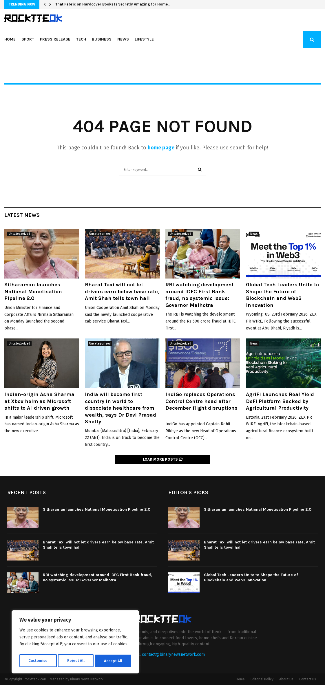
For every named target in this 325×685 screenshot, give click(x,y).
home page (161, 147)
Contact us (307, 679)
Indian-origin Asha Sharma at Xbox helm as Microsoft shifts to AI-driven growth (39, 401)
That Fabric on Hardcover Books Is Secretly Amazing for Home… (112, 4)
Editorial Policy (262, 679)
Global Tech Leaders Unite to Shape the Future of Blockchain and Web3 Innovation (282, 294)
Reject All (76, 660)
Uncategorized (19, 234)
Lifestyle (144, 39)
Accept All (113, 660)
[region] (75, 643)
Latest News (22, 215)
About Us (286, 679)
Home (10, 39)
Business (102, 39)
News (123, 39)
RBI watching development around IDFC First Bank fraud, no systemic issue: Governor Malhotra (199, 294)
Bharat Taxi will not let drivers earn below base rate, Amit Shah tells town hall (122, 291)
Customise (38, 660)
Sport (27, 39)
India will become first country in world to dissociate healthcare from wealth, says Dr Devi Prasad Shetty (120, 408)
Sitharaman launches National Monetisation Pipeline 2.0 (33, 291)
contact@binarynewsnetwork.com (173, 654)
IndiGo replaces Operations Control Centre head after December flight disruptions (201, 404)
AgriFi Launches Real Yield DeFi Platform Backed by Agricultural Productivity (280, 401)
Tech (81, 39)
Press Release (55, 39)
